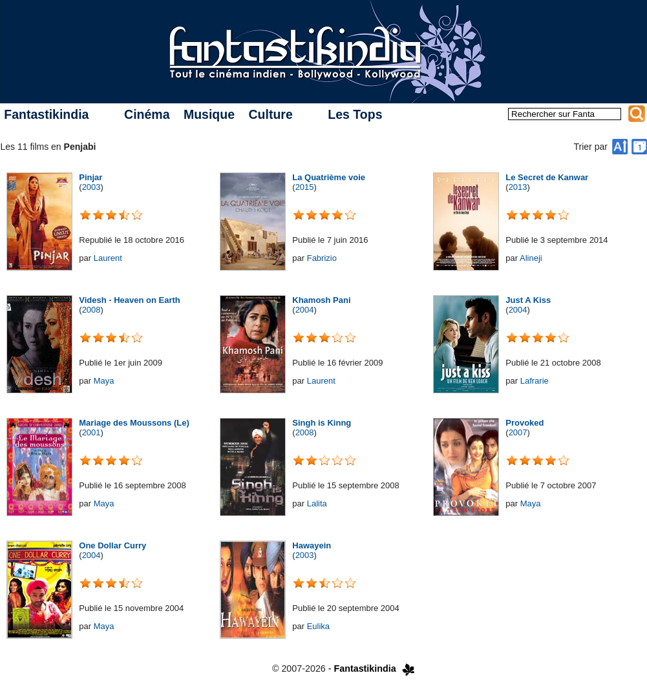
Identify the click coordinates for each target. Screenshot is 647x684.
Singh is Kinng (321, 423)
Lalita (317, 503)
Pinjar (90, 177)
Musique (209, 114)
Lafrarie (534, 381)
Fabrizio (322, 258)
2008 (91, 310)
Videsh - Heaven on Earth (129, 300)
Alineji (531, 258)
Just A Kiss (528, 300)
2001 (91, 432)
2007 (518, 432)
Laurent (108, 258)
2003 (91, 187)
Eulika (318, 626)
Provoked (524, 423)
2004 (304, 310)
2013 (518, 187)
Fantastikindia (46, 114)
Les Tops (355, 114)
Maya (104, 381)
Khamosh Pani (321, 300)
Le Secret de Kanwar (546, 177)
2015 (304, 187)
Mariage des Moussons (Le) (134, 423)
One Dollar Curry (112, 545)
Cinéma (146, 114)
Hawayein (311, 545)
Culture (270, 114)
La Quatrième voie (328, 177)
